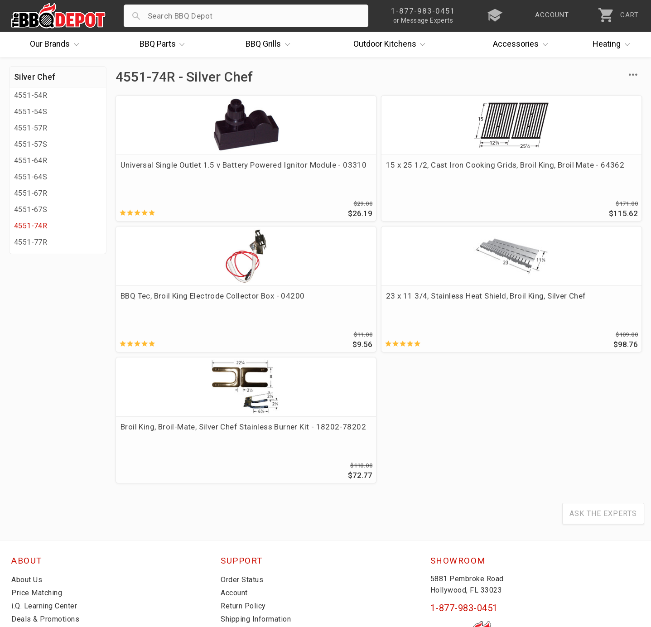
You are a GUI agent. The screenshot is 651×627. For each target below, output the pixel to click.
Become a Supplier (44, 523)
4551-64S (30, 177)
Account (236, 470)
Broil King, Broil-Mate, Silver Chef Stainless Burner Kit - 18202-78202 (169, 311)
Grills (270, 44)
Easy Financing (38, 510)
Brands (56, 44)
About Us (27, 457)
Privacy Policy (245, 536)
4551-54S (30, 111)
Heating (613, 44)
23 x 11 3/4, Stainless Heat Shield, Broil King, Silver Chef (573, 170)
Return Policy (244, 483)
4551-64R (30, 160)
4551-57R (30, 128)
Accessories (522, 44)
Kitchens (391, 44)
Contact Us (31, 549)
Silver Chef (34, 77)
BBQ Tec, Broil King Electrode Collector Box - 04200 (440, 170)
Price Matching (38, 470)
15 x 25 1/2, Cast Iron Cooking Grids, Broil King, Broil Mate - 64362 (309, 175)
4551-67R (30, 193)
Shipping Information (259, 497)
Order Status (244, 457)
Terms (232, 549)
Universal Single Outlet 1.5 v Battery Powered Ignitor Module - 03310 (177, 175)
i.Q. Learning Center (46, 483)
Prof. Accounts (38, 536)
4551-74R (30, 226)
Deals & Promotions (47, 497)
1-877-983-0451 (464, 486)
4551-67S (30, 209)
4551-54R (30, 95)
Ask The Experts (603, 391)
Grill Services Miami (256, 510)
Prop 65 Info (243, 523)
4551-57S (30, 144)
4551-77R (30, 242)
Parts (164, 44)
